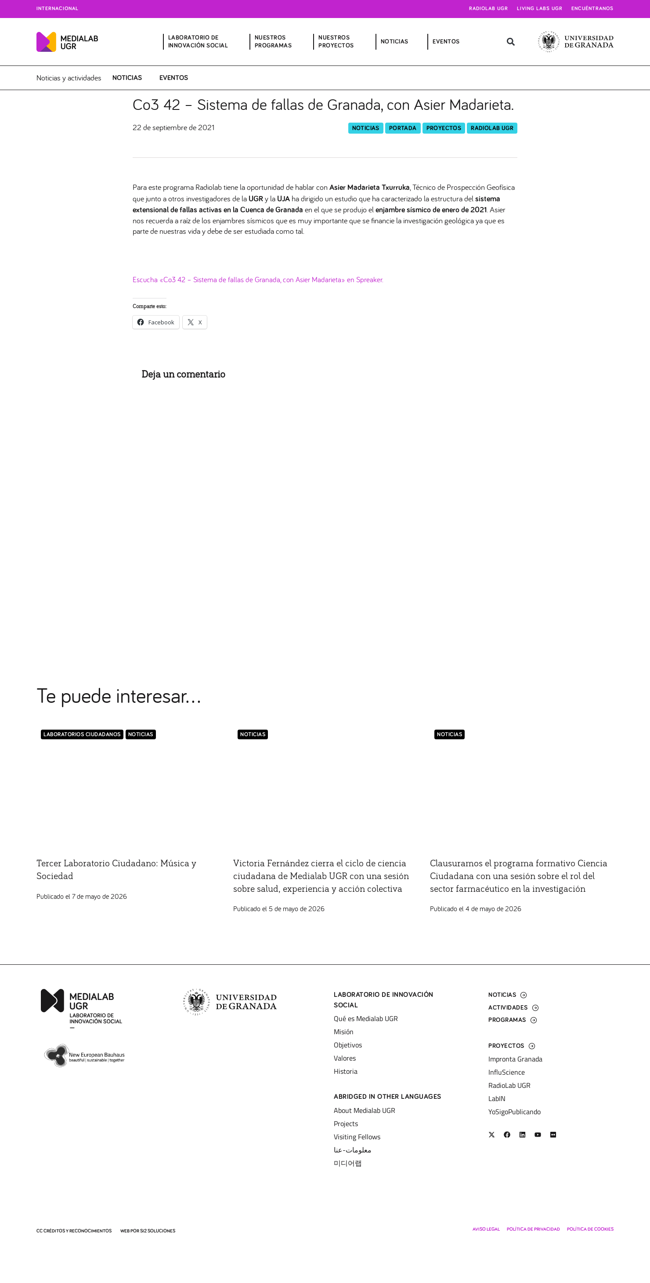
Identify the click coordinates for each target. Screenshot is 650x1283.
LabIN (497, 1098)
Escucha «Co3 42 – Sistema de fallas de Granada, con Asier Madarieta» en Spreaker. (263, 280)
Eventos (173, 77)
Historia (346, 1071)
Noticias (127, 77)
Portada (403, 128)
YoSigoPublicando (514, 1111)
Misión (344, 1031)
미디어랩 (348, 1163)
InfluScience (506, 1072)
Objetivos (348, 1044)
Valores (345, 1058)
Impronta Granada (515, 1058)
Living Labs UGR (540, 8)
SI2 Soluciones (157, 1230)
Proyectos (444, 128)
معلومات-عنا (353, 1149)
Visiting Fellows (357, 1136)
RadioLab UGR (492, 128)
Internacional (57, 8)
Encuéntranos (592, 8)
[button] (511, 42)
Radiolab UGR (488, 8)
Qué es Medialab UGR (366, 1018)
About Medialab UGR (364, 1110)
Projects (346, 1123)
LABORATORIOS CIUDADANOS (82, 735)
